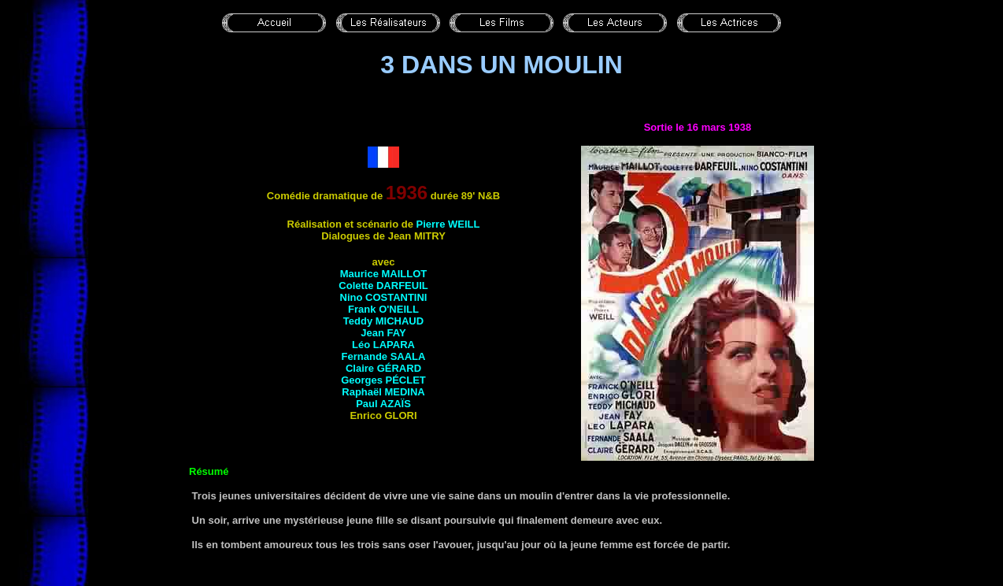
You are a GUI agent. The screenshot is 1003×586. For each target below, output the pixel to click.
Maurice (383, 274)
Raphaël (383, 392)
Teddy (383, 321)
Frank (383, 309)
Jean (383, 333)
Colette (383, 285)
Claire (383, 368)
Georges (383, 380)
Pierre (448, 224)
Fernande (384, 356)
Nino (383, 297)
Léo (383, 344)
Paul (383, 404)
